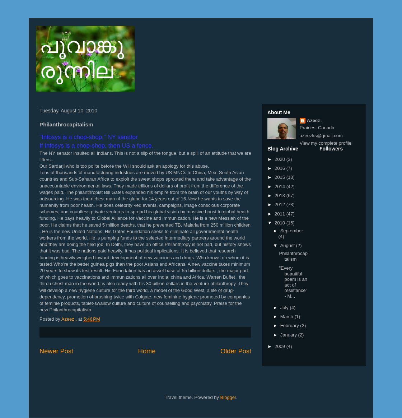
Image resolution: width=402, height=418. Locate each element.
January (289, 335)
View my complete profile (325, 143)
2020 (280, 159)
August (288, 245)
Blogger (228, 397)
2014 (280, 186)
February (290, 325)
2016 (280, 168)
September (291, 230)
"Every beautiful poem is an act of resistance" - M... (293, 282)
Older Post (235, 351)
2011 (280, 214)
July (285, 307)
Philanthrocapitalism (293, 256)
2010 (280, 223)
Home (147, 351)
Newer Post (56, 351)
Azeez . (315, 120)
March (287, 316)
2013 (280, 195)
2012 (280, 204)
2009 (280, 346)
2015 (280, 177)
